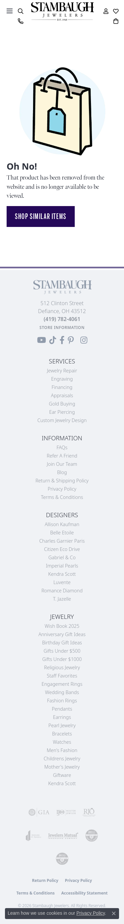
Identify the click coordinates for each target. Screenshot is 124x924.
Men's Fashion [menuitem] (62, 750)
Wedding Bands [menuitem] (62, 692)
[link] (20, 21)
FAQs (62, 447)
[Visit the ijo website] (66, 812)
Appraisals (62, 395)
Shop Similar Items (40, 216)
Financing (62, 387)
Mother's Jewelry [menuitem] (62, 767)
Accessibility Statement (84, 893)
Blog (62, 472)
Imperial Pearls (62, 566)
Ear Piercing (62, 412)
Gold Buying (62, 404)
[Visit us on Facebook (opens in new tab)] (62, 340)
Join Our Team (62, 464)
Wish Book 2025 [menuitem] (62, 626)
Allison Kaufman (62, 524)
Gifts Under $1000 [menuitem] (62, 659)
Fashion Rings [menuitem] (62, 700)
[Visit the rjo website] (89, 812)
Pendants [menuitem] (62, 709)
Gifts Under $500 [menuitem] (62, 651)
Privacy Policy (62, 489)
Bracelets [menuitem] (62, 734)
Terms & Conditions (62, 497)
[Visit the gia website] (39, 812)
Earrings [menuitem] (62, 717)
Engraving (62, 379)
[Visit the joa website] (33, 835)
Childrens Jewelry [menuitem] (62, 758)
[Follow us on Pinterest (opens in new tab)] (71, 340)
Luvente (61, 582)
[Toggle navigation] (9, 11)
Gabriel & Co (61, 557)
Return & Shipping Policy (62, 480)
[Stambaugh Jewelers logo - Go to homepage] (62, 11)
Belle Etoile (62, 532)
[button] (20, 11)
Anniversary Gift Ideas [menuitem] (62, 634)
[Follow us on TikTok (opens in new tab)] (52, 340)
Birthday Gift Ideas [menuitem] (62, 642)
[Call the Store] (62, 319)
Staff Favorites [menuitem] (62, 676)
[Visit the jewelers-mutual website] (63, 835)
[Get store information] (62, 327)
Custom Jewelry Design (62, 420)
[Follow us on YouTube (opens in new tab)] (41, 340)
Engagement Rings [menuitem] (62, 684)
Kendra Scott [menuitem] (62, 783)
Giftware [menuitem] (62, 775)
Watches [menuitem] (62, 742)
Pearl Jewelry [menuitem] (61, 725)
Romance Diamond (62, 590)
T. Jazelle (62, 599)
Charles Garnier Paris (62, 541)
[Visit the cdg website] (91, 835)
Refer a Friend (62, 456)
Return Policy (45, 880)
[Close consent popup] (114, 913)
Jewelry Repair (62, 370)
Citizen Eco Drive (62, 549)
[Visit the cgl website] (62, 858)
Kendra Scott (62, 574)
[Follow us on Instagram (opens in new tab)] (83, 340)
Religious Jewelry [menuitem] (62, 667)
